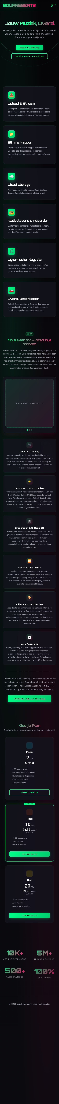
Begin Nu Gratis (29, 48)
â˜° (53, 5)
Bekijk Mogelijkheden (29, 56)
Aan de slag (29, 854)
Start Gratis (29, 792)
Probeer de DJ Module (29, 698)
